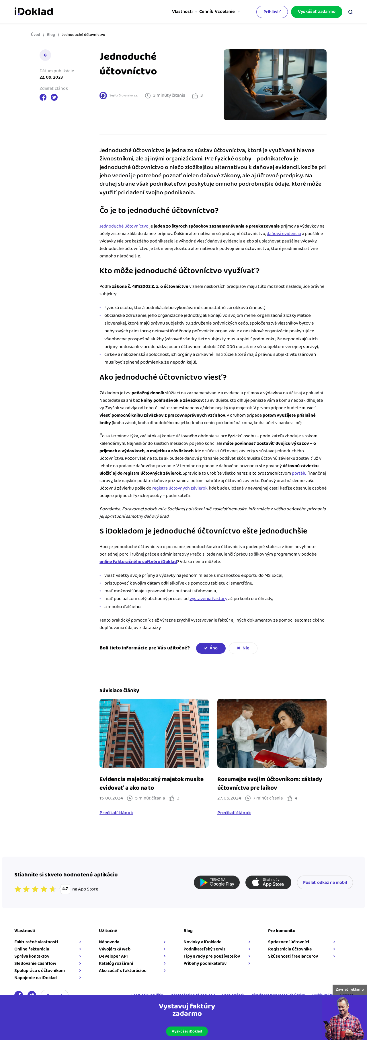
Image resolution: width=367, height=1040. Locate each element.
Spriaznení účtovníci (288, 942)
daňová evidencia (284, 233)
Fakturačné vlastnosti (36, 942)
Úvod (35, 35)
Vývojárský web (114, 949)
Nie (246, 648)
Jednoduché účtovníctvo (124, 226)
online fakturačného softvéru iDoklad (138, 561)
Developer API (113, 956)
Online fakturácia (31, 949)
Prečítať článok (116, 813)
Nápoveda (109, 942)
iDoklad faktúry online (33, 10)
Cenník (200, 11)
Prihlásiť (272, 11)
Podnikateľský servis (205, 949)
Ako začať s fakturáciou (123, 970)
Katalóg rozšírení (116, 963)
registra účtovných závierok (180, 488)
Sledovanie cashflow (35, 963)
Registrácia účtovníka (290, 949)
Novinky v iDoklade (203, 942)
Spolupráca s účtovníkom (39, 970)
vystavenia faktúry (208, 598)
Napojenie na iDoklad (35, 977)
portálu (299, 473)
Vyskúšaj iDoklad (187, 1031)
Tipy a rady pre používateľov (212, 956)
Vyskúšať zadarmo (316, 10)
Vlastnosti (172, 11)
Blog (51, 35)
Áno (214, 648)
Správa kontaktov (31, 956)
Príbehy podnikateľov (205, 963)
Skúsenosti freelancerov (293, 956)
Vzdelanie (223, 11)
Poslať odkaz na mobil (325, 882)
